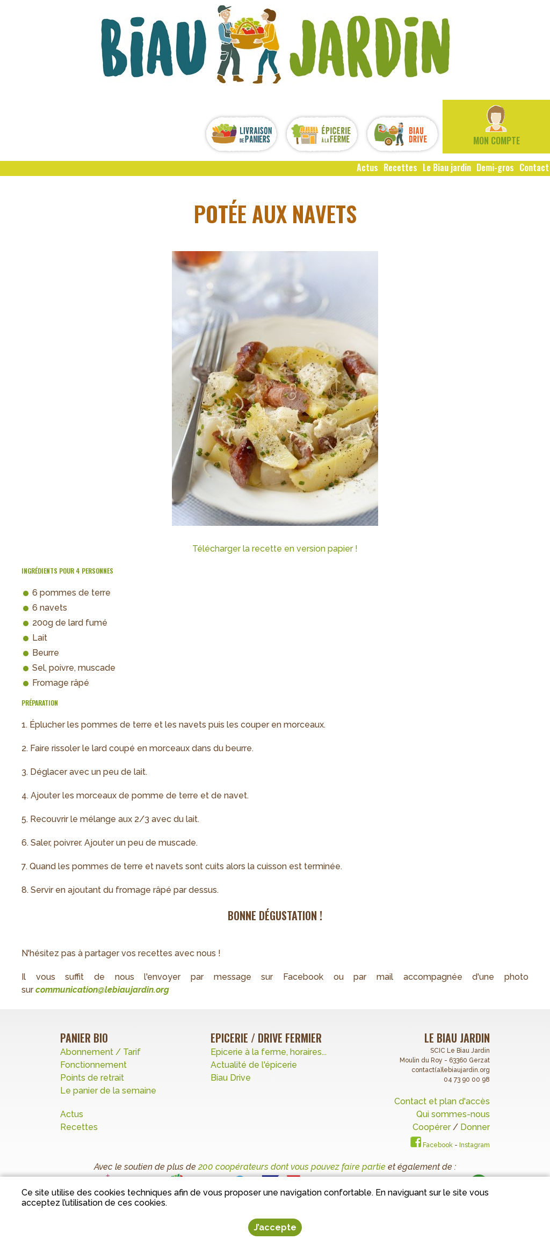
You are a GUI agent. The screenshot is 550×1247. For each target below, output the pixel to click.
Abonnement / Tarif (100, 1052)
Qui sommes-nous (453, 1114)
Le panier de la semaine (108, 1090)
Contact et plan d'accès (442, 1101)
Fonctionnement (93, 1065)
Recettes (80, 1127)
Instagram (474, 1145)
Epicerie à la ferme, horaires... (269, 1052)
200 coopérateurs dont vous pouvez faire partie (292, 1167)
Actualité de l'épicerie (254, 1065)
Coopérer (432, 1127)
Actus (71, 1114)
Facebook (431, 1145)
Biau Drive (231, 1078)
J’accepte (275, 1227)
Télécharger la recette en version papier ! (275, 549)
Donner (475, 1127)
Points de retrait (92, 1078)
